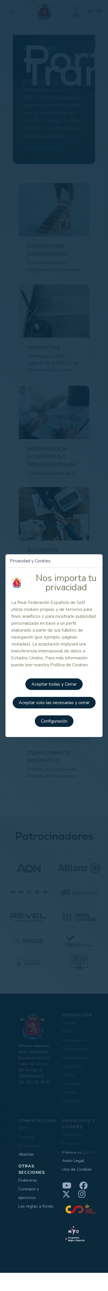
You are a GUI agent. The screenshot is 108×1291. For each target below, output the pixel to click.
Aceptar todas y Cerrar (54, 684)
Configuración (54, 721)
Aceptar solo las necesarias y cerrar (54, 702)
